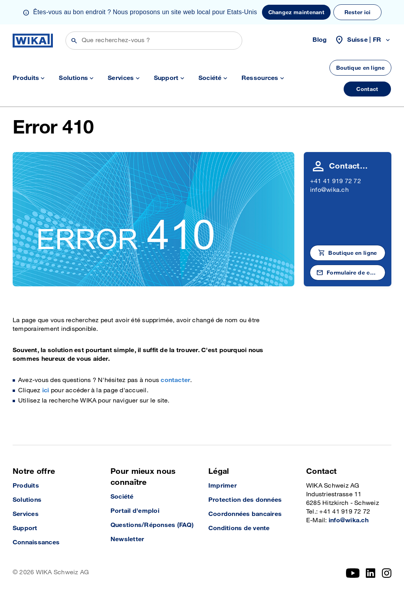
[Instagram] (386, 573)
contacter (175, 380)
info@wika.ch (329, 190)
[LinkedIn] (371, 573)
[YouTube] (353, 573)
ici (45, 390)
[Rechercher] (154, 41)
